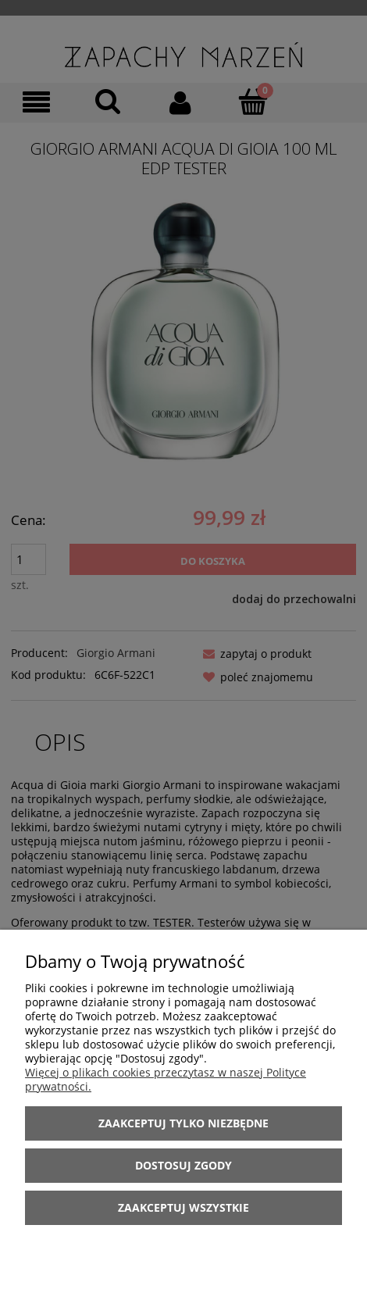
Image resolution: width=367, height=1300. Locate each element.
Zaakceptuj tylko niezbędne (183, 1123)
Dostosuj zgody (183, 1165)
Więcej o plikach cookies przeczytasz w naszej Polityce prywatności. (165, 1079)
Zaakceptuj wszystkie (183, 1207)
